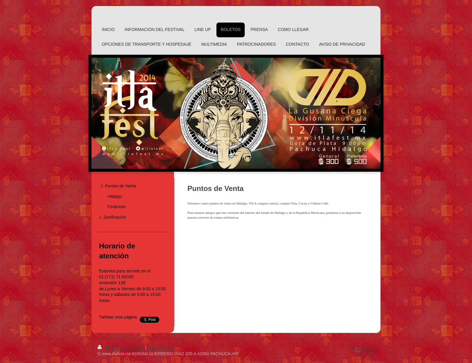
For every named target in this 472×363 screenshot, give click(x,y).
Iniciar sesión (362, 347)
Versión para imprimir (121, 347)
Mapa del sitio (160, 347)
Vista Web (365, 353)
